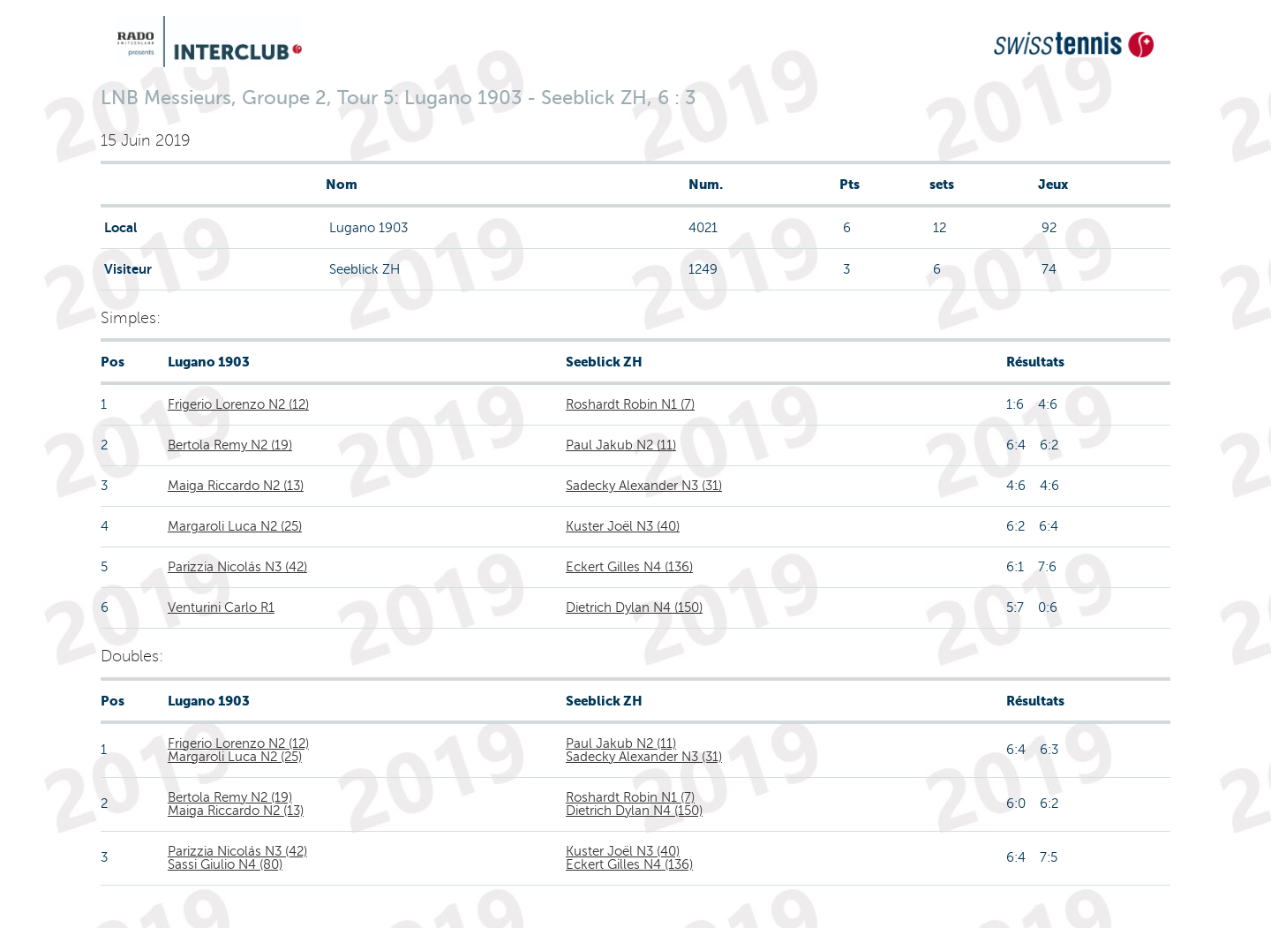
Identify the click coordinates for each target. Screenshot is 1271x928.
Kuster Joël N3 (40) (623, 526)
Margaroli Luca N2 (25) (235, 526)
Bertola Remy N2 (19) (230, 445)
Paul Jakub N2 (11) (621, 445)
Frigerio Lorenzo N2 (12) (238, 404)
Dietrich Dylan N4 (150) (634, 607)
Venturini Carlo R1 (221, 607)
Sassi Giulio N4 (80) (225, 864)
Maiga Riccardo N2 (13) (236, 486)
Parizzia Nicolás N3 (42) (237, 567)
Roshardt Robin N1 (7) (630, 404)
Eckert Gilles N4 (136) (629, 567)
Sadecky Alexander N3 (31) (644, 486)
